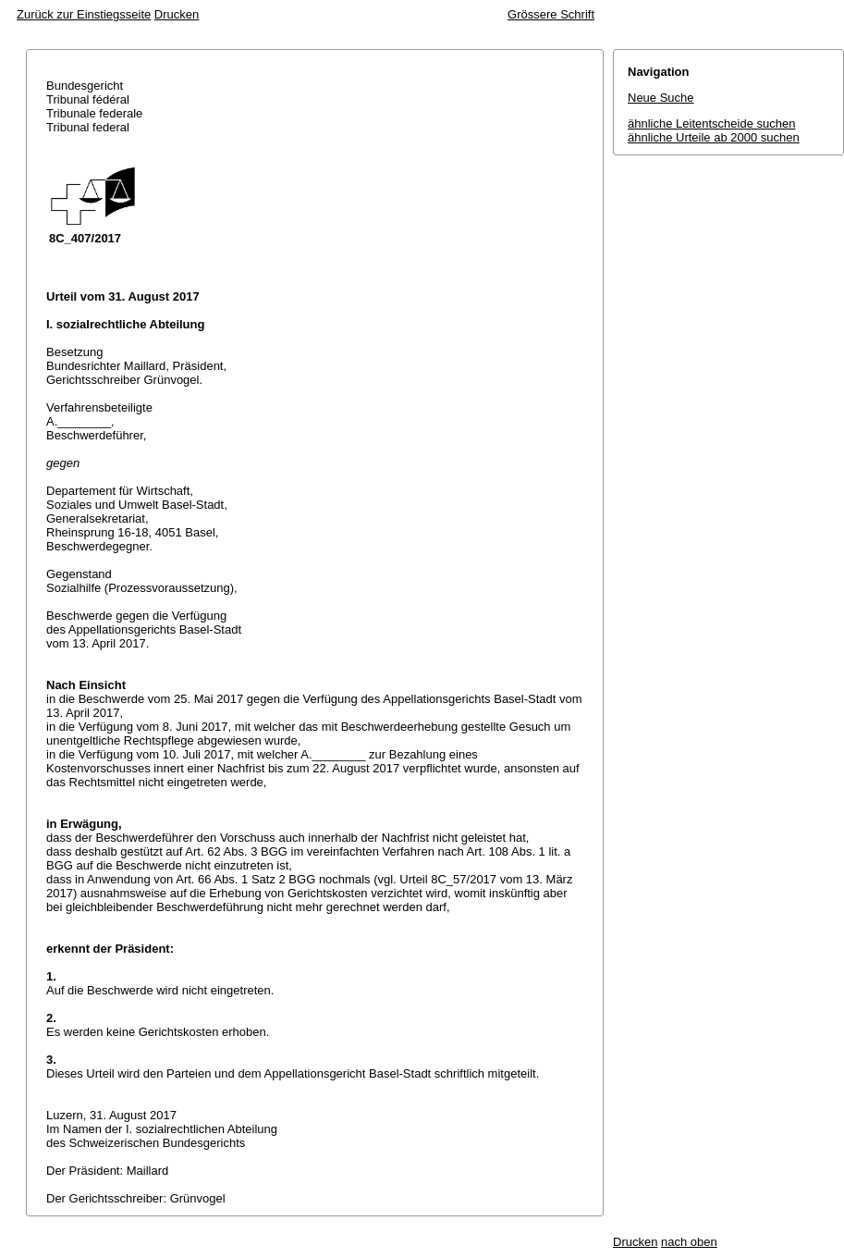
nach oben (689, 1242)
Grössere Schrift (551, 14)
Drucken (176, 14)
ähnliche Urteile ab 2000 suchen (714, 137)
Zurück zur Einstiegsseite (84, 14)
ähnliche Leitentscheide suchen (711, 123)
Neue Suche (661, 98)
